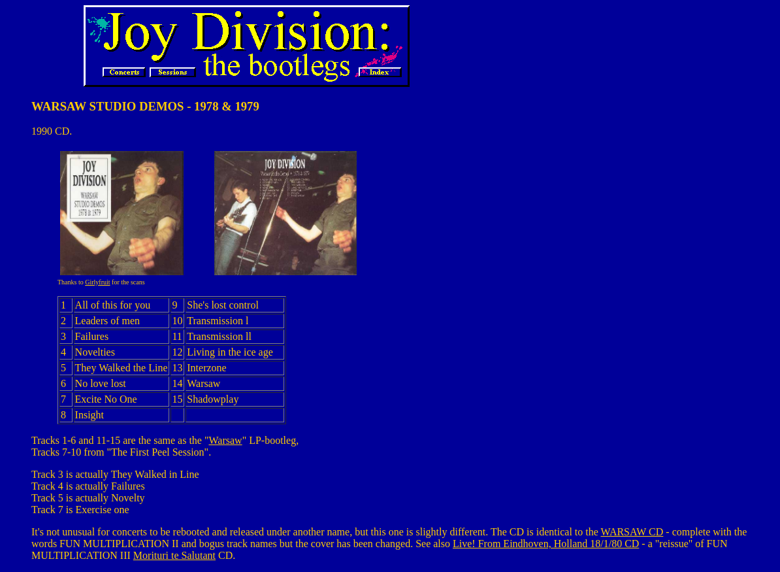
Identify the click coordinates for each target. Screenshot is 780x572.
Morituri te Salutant (174, 555)
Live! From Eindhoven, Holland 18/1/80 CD (546, 543)
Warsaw (225, 440)
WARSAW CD (632, 531)
